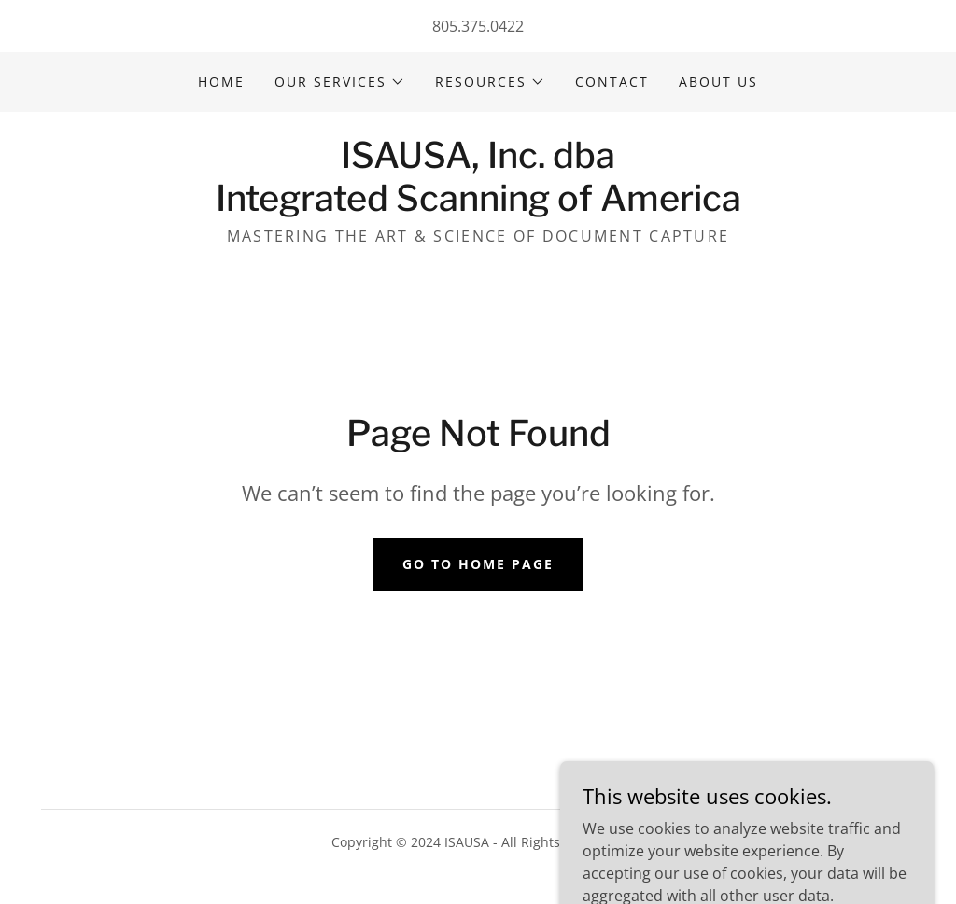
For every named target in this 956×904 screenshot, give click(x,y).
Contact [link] (612, 81)
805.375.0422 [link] (478, 26)
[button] (339, 82)
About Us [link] (718, 81)
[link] (478, 205)
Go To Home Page (478, 564)
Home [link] (221, 81)
